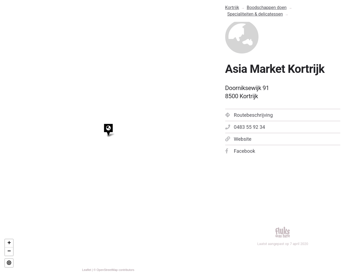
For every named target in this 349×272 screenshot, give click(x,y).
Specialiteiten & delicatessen (255, 14)
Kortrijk (232, 7)
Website (238, 139)
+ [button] (9, 243)
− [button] (9, 251)
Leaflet (86, 269)
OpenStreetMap (107, 269)
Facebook (240, 151)
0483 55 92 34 (245, 127)
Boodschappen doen (267, 7)
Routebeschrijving (249, 115)
